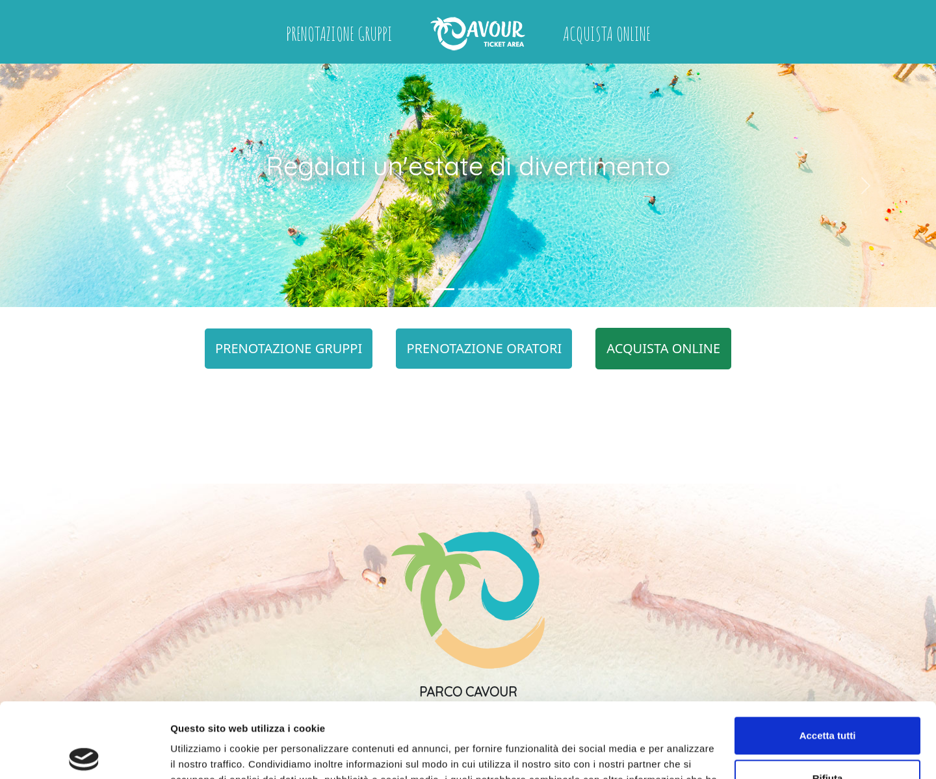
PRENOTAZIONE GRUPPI (288, 348)
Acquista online (607, 33)
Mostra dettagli (205, 753)
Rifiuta (827, 700)
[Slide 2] (468, 289)
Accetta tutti (828, 657)
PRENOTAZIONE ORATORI (484, 348)
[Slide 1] (444, 289)
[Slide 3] (491, 289)
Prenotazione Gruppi (339, 33)
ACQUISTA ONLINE (663, 348)
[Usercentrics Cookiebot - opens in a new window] (84, 753)
